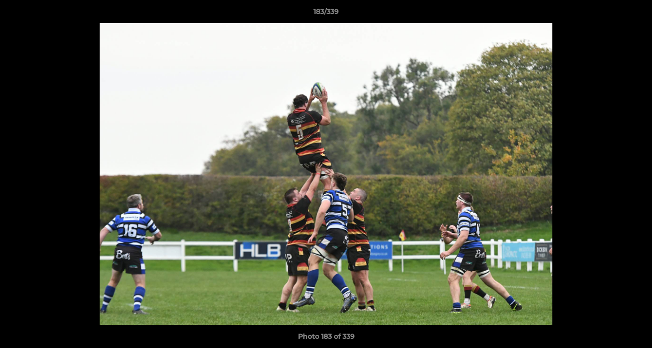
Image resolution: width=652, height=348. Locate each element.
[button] (634, 14)
